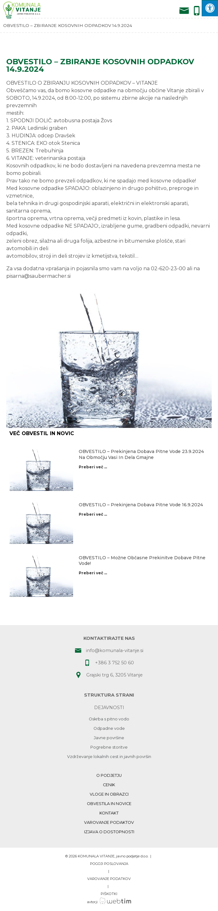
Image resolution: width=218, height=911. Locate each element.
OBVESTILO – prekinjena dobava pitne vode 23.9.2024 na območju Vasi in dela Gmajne (141, 454)
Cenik (109, 784)
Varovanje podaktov (109, 822)
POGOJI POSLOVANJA (109, 863)
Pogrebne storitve (109, 747)
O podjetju (109, 775)
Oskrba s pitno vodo (109, 719)
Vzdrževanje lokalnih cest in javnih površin (109, 756)
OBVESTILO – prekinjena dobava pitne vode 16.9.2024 (141, 505)
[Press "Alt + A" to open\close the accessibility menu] (210, 8)
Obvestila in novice (109, 803)
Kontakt (109, 813)
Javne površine (109, 737)
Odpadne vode (109, 728)
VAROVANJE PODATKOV (109, 879)
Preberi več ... (93, 467)
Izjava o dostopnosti (109, 831)
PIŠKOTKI (109, 894)
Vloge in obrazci (109, 794)
